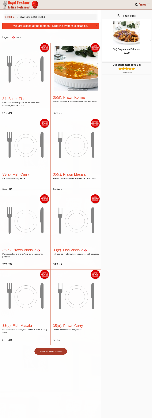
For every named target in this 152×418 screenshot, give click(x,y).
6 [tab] (137, 59)
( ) (142, 5)
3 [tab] (124, 59)
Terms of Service (81, 413)
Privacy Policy (65, 413)
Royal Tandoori (14, 364)
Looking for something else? (51, 351)
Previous (103, 40)
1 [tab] (115, 59)
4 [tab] (128, 59)
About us (119, 376)
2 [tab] (119, 59)
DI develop (80, 405)
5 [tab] (133, 59)
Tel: (86, 391)
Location (118, 368)
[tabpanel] (127, 40)
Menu (80, 368)
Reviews (118, 372)
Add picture (44, 47)
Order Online (83, 372)
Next (149, 40)
